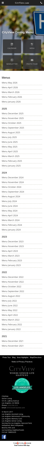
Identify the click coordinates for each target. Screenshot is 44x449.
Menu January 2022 (11, 329)
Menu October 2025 (11, 123)
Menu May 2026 (9, 82)
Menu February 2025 (12, 161)
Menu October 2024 (11, 187)
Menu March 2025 (10, 156)
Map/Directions (36, 357)
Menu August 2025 (11, 132)
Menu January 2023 (11, 265)
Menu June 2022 (10, 305)
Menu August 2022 (11, 296)
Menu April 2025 (10, 151)
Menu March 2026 (10, 92)
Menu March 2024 (10, 220)
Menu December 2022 (12, 277)
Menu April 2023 (10, 251)
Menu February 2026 (12, 96)
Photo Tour (6, 357)
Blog (13, 357)
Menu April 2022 (10, 315)
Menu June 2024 (10, 206)
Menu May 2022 (9, 310)
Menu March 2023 (10, 255)
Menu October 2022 (11, 286)
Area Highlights (23, 357)
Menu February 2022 (12, 324)
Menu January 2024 (11, 229)
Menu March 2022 (10, 319)
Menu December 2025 (12, 113)
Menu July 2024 (9, 201)
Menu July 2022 (9, 300)
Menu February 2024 (12, 225)
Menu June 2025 (10, 142)
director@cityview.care (16, 408)
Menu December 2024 (12, 177)
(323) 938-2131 (13, 405)
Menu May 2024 (9, 210)
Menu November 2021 (13, 345)
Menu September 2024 (13, 191)
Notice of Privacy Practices (22, 362)
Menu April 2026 (10, 87)
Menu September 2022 (13, 291)
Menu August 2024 (11, 196)
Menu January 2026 (11, 101)
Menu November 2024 (13, 182)
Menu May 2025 (9, 146)
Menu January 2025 (11, 165)
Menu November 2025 (13, 118)
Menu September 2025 (13, 127)
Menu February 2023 (12, 260)
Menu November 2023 (13, 246)
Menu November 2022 (13, 281)
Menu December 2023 (12, 241)
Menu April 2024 (10, 215)
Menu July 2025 (9, 137)
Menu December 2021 (12, 341)
